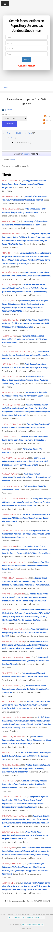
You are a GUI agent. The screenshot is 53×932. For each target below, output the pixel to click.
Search (26, 59)
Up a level (8, 109)
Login (6, 87)
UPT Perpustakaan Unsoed (32, 924)
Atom (48, 116)
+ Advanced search (26, 65)
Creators (26, 154)
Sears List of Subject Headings (19, 133)
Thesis (12, 159)
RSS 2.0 (48, 123)
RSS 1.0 (48, 119)
